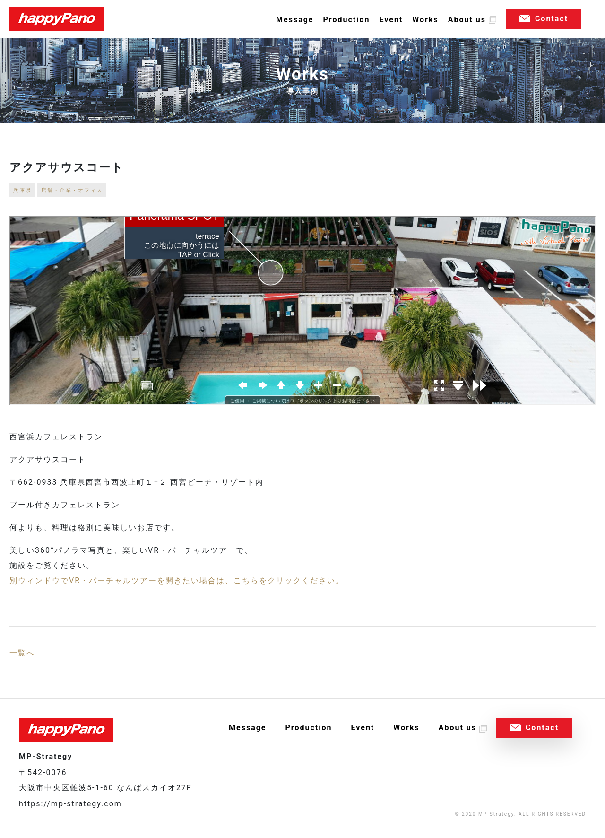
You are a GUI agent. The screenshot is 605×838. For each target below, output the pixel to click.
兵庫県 (22, 190)
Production (346, 19)
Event (391, 19)
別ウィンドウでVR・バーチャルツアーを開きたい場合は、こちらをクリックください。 (176, 580)
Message (294, 19)
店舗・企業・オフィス (72, 190)
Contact (551, 18)
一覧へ (22, 652)
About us (467, 19)
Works (425, 19)
